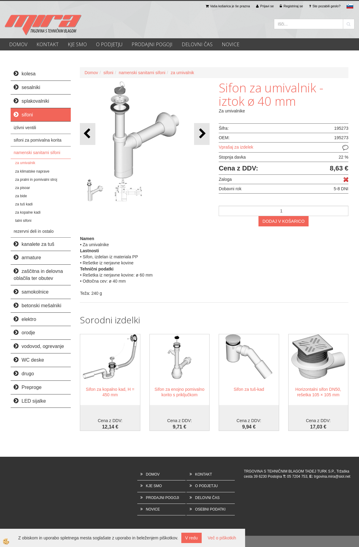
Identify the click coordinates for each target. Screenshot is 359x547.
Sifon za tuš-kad (249, 389)
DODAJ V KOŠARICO (283, 221)
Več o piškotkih (222, 537)
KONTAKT (47, 44)
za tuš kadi (23, 204)
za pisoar (22, 188)
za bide (21, 196)
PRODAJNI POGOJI (152, 44)
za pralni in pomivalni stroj (36, 179)
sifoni (109, 72)
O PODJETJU (109, 44)
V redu (191, 537)
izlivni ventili (25, 127)
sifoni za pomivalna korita (37, 140)
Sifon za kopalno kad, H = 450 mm (110, 392)
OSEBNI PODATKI (210, 509)
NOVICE (230, 44)
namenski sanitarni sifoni (37, 152)
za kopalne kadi (27, 212)
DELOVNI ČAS (197, 44)
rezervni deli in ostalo (34, 231)
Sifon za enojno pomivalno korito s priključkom (179, 392)
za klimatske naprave (32, 171)
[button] (202, 134)
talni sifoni (23, 220)
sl (350, 6)
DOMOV (18, 44)
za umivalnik (25, 163)
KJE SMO (77, 44)
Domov (91, 72)
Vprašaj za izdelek (236, 147)
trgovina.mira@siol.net (332, 476)
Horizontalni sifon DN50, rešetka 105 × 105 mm (318, 392)
